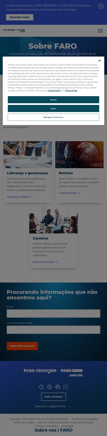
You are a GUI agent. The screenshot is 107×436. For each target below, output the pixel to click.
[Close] (99, 60)
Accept (53, 100)
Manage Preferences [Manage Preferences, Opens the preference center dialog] (53, 117)
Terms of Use (71, 90)
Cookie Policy (54, 90)
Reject (53, 108)
